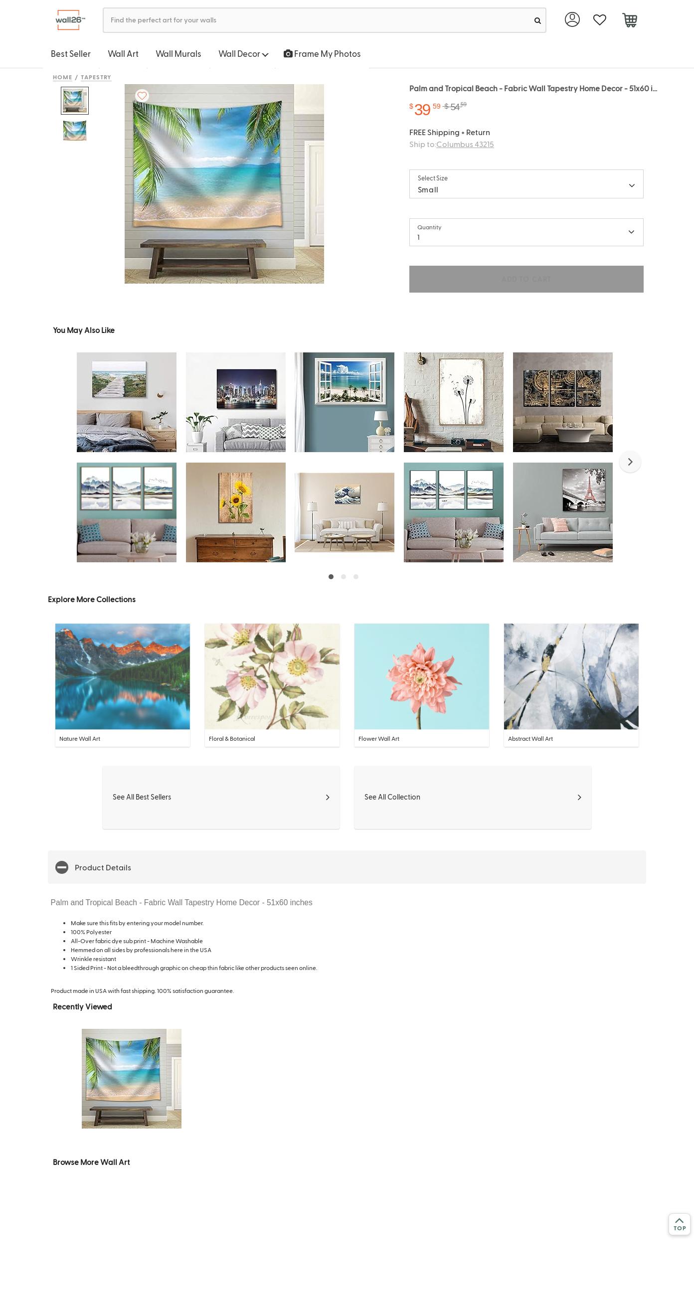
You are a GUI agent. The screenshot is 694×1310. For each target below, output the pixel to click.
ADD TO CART (526, 279)
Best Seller (71, 53)
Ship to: (451, 144)
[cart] (629, 21)
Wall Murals (178, 53)
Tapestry (96, 76)
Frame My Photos (322, 53)
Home (62, 76)
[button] (630, 462)
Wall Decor (243, 53)
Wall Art (123, 53)
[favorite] (599, 20)
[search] (537, 20)
